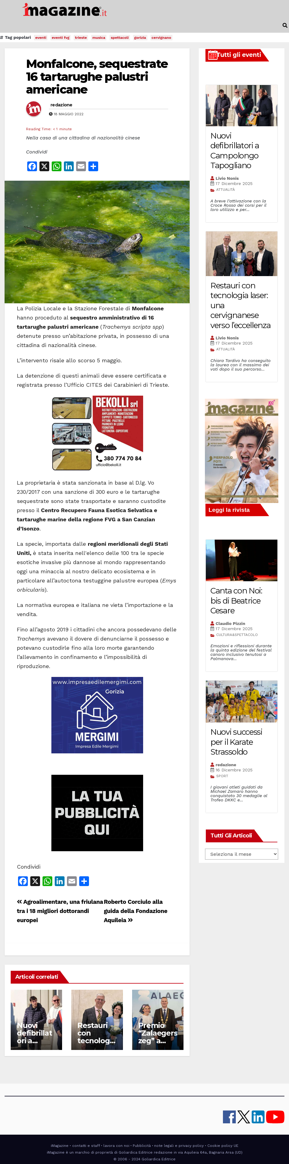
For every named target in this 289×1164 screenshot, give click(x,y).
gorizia (140, 37)
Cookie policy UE (222, 1146)
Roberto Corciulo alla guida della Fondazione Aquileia (135, 911)
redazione (61, 105)
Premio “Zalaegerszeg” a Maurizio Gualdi (157, 1040)
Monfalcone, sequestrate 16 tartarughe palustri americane (97, 77)
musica (98, 37)
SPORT (222, 776)
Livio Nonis (227, 178)
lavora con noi (116, 1146)
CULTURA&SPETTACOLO (237, 635)
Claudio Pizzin (230, 623)
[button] (285, 25)
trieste (81, 37)
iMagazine (60, 1146)
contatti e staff (86, 1146)
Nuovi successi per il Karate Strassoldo (236, 742)
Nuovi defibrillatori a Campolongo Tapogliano (234, 151)
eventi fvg (60, 37)
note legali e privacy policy (179, 1146)
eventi (40, 37)
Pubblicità (142, 1146)
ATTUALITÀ (225, 189)
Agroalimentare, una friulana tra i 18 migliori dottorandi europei (60, 911)
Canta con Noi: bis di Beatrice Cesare (236, 600)
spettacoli (120, 37)
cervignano (161, 37)
